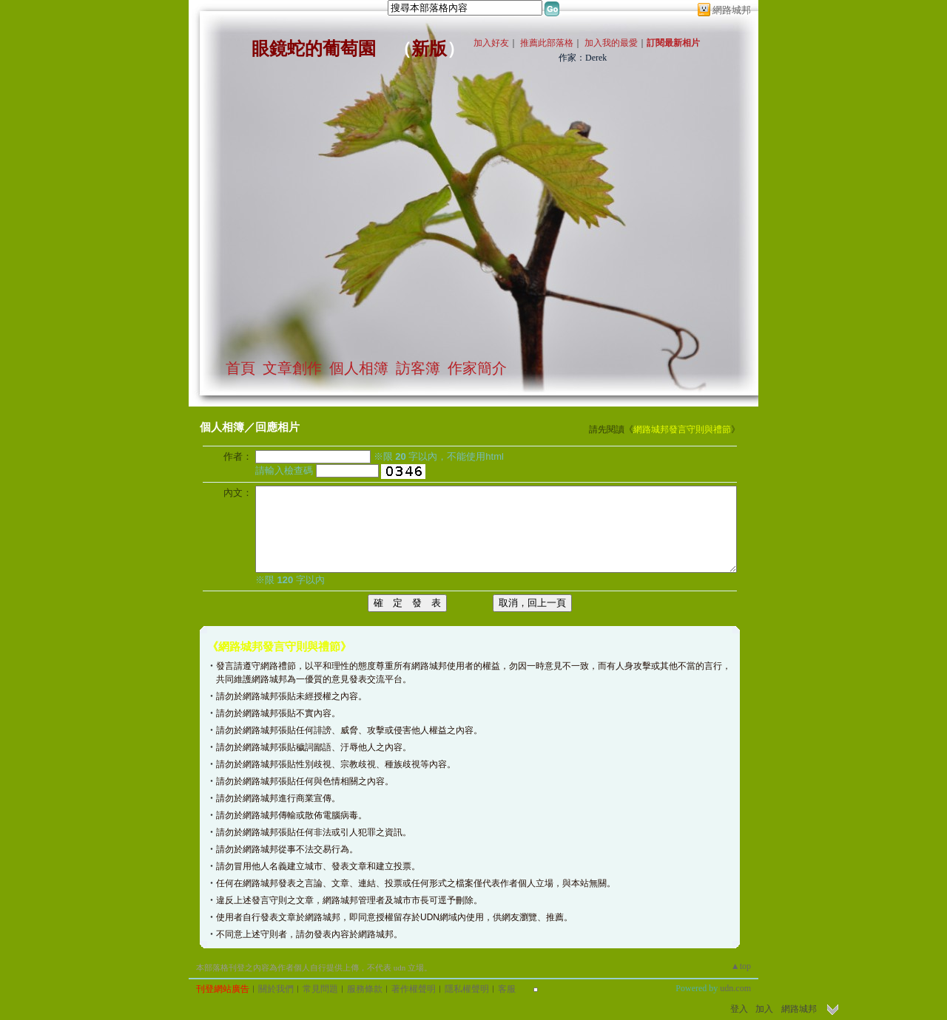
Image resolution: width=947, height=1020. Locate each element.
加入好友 (491, 43)
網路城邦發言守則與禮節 (682, 429)
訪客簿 (418, 368)
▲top (741, 966)
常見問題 (320, 989)
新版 (429, 48)
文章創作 (292, 368)
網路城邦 (731, 10)
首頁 (240, 368)
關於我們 (276, 989)
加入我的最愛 (611, 43)
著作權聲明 (413, 989)
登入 (739, 1009)
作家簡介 (477, 368)
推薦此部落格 (546, 43)
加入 (764, 1009)
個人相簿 (358, 368)
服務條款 (364, 989)
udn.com (735, 988)
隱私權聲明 (467, 989)
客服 (507, 989)
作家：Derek (583, 57)
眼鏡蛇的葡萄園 (314, 48)
